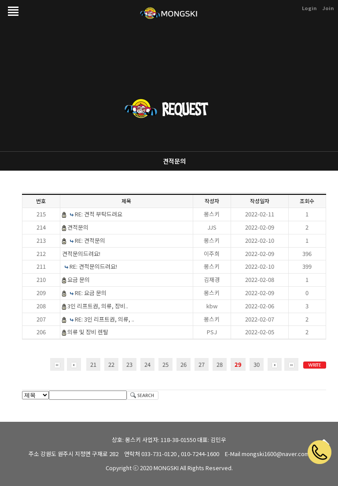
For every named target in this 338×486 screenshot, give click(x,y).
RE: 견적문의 (90, 240)
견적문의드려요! (81, 253)
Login (309, 7)
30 (257, 364)
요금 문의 (78, 279)
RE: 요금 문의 (91, 293)
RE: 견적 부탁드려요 (98, 214)
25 (165, 364)
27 (201, 364)
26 (183, 364)
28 (220, 364)
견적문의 (174, 161)
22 (111, 364)
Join (328, 7)
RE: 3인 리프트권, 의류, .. (104, 319)
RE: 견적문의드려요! (93, 266)
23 (129, 364)
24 (147, 364)
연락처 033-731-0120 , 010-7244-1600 (171, 453)
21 (93, 364)
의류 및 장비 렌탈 (87, 332)
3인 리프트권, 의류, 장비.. (97, 306)
